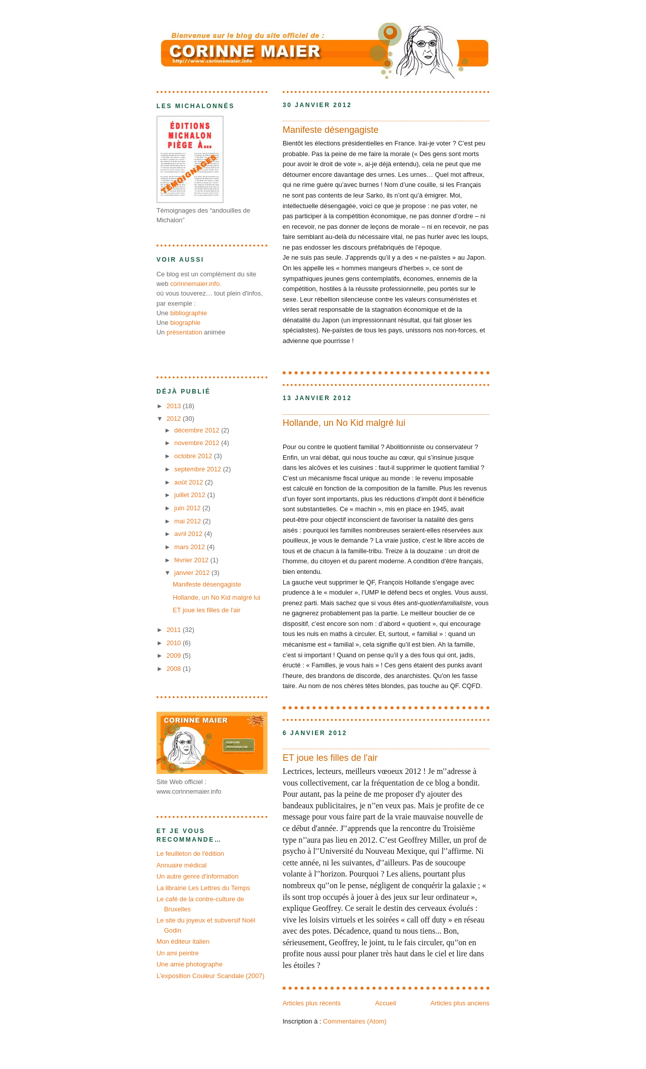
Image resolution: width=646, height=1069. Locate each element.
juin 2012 (188, 508)
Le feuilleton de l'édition (190, 853)
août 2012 (189, 482)
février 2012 (192, 560)
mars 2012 (190, 547)
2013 (175, 406)
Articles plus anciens (460, 1003)
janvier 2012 (192, 572)
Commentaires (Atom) (355, 1021)
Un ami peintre (177, 953)
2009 (175, 655)
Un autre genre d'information (197, 876)
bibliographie (188, 313)
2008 (175, 668)
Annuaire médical (181, 865)
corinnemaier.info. (196, 283)
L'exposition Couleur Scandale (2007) (210, 976)
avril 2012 (189, 534)
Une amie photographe (189, 964)
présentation (184, 332)
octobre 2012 (194, 456)
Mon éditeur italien (182, 941)
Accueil (385, 1003)
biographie (185, 322)
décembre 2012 (197, 430)
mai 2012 (188, 521)
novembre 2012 (197, 443)
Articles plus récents (312, 1003)
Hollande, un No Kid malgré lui (344, 423)
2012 (175, 418)
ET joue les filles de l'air (330, 758)
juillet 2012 (190, 495)
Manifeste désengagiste (331, 130)
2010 (175, 643)
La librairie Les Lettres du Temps (203, 888)
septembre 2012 (198, 469)
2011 (175, 630)
